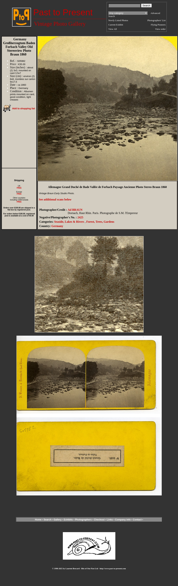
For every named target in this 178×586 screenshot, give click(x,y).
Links (110, 519)
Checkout (99, 519)
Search (47, 519)
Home (38, 519)
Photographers (83, 519)
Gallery (58, 519)
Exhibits (68, 519)
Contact (137, 519)
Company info (123, 519)
